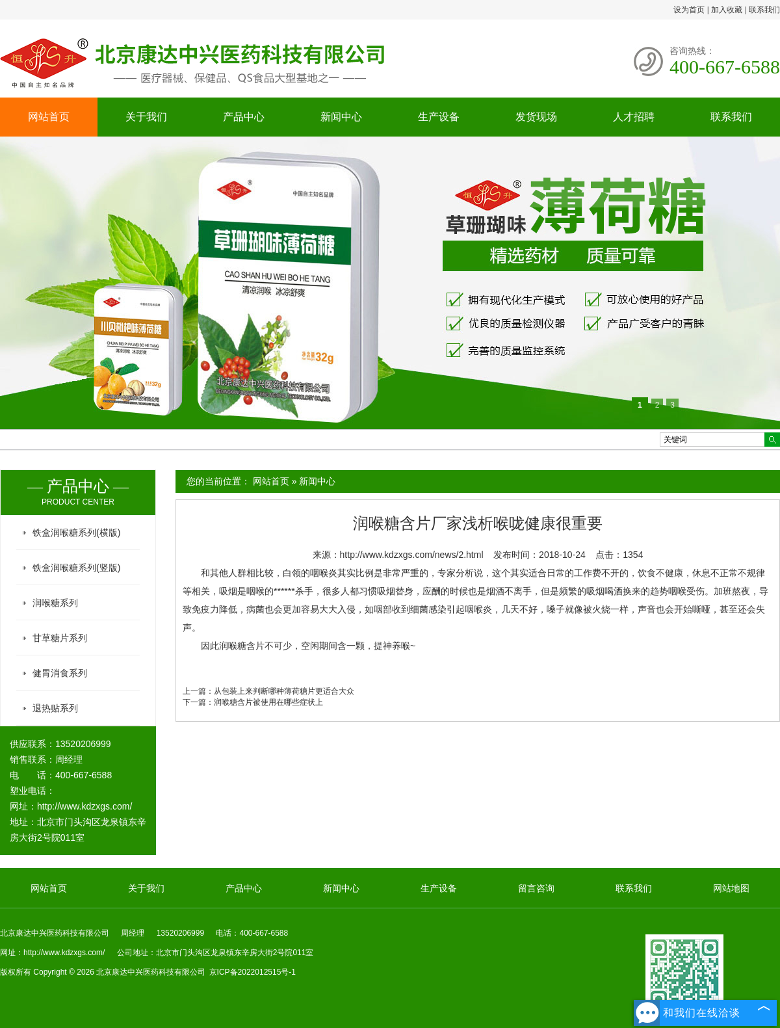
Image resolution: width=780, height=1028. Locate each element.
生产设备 (439, 116)
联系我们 (764, 9)
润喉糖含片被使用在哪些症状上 (268, 702)
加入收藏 (726, 9)
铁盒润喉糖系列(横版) (76, 532)
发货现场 (536, 116)
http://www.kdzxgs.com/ (84, 806)
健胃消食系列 (59, 673)
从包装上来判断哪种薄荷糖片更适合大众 (284, 691)
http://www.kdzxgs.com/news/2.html (412, 554)
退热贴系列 (55, 708)
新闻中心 (341, 116)
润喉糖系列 (55, 603)
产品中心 (244, 116)
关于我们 (146, 116)
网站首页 (49, 116)
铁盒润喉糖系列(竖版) (76, 567)
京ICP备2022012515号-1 (252, 972)
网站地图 (731, 888)
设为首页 (689, 9)
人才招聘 (634, 116)
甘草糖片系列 (59, 638)
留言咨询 (536, 888)
